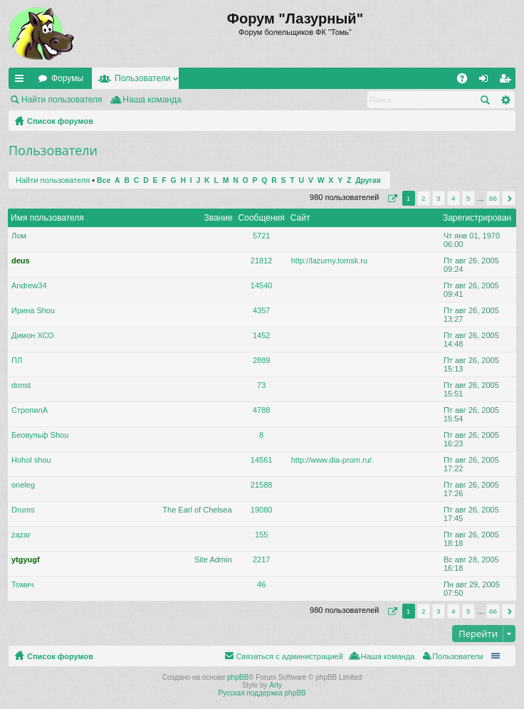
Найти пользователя (62, 100)
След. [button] (508, 198)
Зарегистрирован (477, 218)
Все (103, 180)
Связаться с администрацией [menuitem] (289, 656)
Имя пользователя (47, 218)
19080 (262, 509)
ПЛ (16, 360)
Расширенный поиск (505, 99)
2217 (261, 559)
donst (21, 385)
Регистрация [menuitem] (507, 81)
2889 (261, 360)
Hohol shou (31, 460)
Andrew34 (29, 285)
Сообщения (262, 218)
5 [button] (468, 198)
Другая (368, 180)
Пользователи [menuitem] (457, 656)
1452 (261, 335)
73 (261, 385)
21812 (262, 260)
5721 (261, 235)
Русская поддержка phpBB (261, 693)
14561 (262, 460)
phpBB (237, 677)
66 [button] (493, 198)
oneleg (23, 484)
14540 (262, 285)
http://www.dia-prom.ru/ (331, 460)
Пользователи (142, 78)
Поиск (485, 99)
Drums (22, 509)
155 (261, 534)
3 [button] (438, 198)
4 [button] (453, 198)
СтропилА (29, 410)
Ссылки (22, 81)
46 (261, 584)
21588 (262, 484)
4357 (261, 310)
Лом (18, 235)
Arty (275, 685)
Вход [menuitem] (486, 81)
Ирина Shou (33, 310)
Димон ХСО (32, 335)
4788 (261, 410)
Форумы (67, 78)
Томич (22, 584)
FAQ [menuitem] (467, 81)
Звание (218, 218)
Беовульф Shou (39, 435)
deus (20, 260)
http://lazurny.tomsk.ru (329, 260)
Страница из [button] (391, 198)
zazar (21, 534)
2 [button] (423, 198)
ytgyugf (25, 559)
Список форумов (60, 121)
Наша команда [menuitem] (151, 100)
